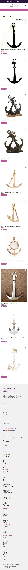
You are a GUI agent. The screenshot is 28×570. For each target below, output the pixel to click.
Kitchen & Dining (7, 535)
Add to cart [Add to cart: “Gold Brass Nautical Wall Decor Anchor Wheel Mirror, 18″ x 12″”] (4, 263)
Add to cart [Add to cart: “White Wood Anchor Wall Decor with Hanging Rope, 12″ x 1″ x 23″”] (4, 341)
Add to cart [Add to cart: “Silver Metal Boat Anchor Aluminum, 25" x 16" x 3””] (4, 306)
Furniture (5, 451)
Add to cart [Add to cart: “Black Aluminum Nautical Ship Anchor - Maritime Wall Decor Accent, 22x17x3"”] (4, 53)
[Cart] (25, 5)
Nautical (5, 508)
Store (4, 559)
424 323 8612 (6, 421)
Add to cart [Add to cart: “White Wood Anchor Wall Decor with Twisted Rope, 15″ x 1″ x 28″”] (4, 376)
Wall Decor (5, 469)
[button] (14, 10)
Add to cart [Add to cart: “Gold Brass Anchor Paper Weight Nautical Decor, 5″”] (4, 195)
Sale (4, 556)
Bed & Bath (6, 446)
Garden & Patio (7, 524)
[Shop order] (21, 20)
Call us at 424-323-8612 (14, 0)
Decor (4, 477)
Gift (4, 546)
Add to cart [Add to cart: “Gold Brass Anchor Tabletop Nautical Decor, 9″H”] (4, 229)
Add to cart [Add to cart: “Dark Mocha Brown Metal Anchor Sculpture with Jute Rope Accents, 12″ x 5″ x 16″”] (4, 160)
